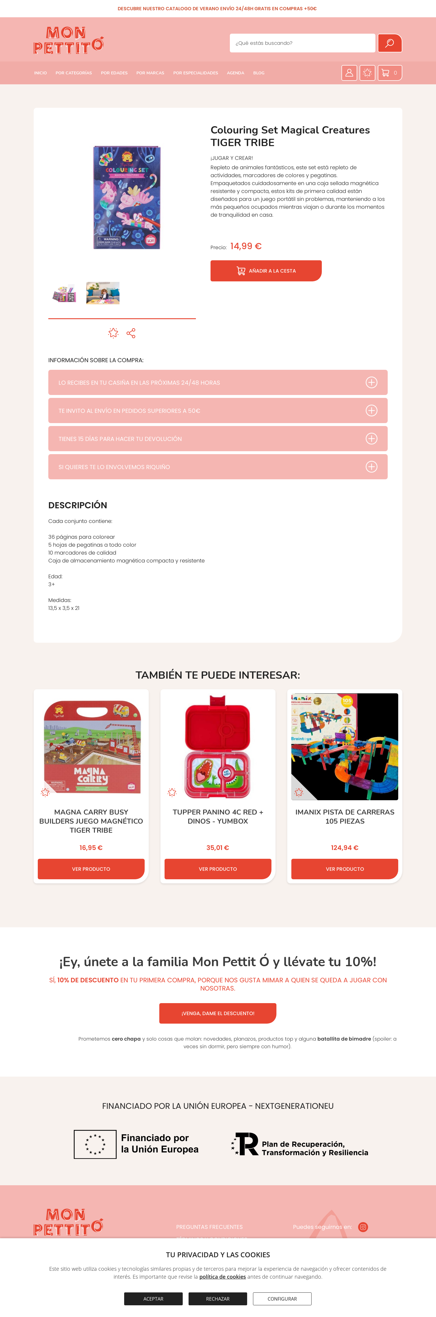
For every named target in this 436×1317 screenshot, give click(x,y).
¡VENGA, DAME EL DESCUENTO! (218, 1013)
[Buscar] (390, 43)
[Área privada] (349, 73)
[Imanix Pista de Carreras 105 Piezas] (344, 786)
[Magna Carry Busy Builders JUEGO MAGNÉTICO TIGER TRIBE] (91, 786)
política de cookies (222, 1276)
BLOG (258, 73)
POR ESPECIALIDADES (195, 73)
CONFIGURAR (282, 1299)
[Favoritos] (367, 73)
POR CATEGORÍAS (74, 73)
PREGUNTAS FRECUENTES (209, 1227)
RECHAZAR (218, 1299)
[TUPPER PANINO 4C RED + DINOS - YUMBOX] (218, 786)
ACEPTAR (153, 1299)
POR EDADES (114, 73)
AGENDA (235, 73)
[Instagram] (363, 1227)
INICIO (40, 73)
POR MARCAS (150, 73)
